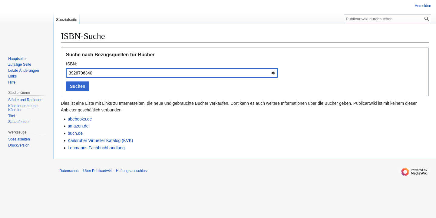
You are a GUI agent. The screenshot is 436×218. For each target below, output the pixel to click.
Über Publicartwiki (97, 171)
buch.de (75, 133)
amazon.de (78, 126)
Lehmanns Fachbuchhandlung (96, 147)
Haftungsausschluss (132, 171)
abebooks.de (80, 119)
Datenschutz (69, 171)
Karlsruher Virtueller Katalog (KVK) (100, 140)
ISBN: (71, 63)
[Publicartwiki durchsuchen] (387, 19)
